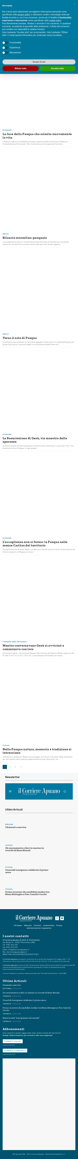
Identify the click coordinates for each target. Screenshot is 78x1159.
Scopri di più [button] (39, 62)
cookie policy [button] (55, 20)
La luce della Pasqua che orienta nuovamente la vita (37, 135)
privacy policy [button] (24, 14)
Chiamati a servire (15, 827)
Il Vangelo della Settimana (14, 641)
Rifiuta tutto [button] (20, 68)
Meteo (6, 234)
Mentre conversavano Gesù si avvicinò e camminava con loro (33, 647)
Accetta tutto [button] (57, 68)
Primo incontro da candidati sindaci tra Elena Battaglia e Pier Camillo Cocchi (27, 893)
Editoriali (9, 824)
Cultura (6, 745)
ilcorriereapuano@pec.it (17, 952)
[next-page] (21, 767)
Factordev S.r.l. (59, 1154)
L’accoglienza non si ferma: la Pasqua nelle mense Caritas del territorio (35, 543)
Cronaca (8, 845)
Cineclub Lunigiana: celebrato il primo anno (26, 871)
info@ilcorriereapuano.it (18, 950)
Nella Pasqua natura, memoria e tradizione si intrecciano (37, 750)
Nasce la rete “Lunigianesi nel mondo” (21, 1018)
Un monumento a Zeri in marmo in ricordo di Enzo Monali (24, 849)
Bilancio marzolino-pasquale (25, 238)
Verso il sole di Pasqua (20, 338)
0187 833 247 (12, 945)
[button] (75, 4)
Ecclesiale (7, 130)
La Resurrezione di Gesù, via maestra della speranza (35, 439)
